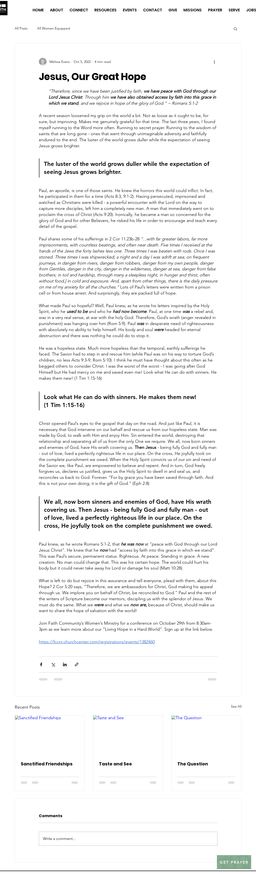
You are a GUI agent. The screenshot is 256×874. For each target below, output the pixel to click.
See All (236, 706)
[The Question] (206, 735)
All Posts (21, 28)
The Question (192, 764)
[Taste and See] (128, 735)
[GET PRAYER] (234, 862)
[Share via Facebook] (41, 664)
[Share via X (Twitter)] (53, 664)
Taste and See (115, 764)
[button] (235, 28)
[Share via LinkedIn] (64, 664)
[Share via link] (76, 664)
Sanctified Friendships (47, 764)
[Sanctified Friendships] (50, 735)
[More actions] (214, 62)
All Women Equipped (53, 28)
